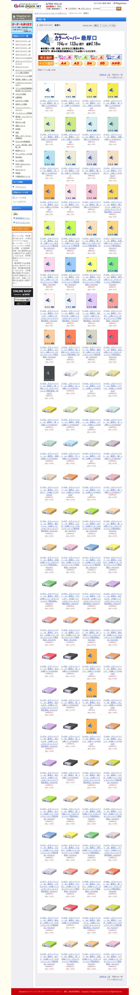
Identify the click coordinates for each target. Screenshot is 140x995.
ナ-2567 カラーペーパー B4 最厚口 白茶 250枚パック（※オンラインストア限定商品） (92, 959)
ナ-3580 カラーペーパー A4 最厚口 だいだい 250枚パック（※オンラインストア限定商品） (70, 635)
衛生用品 (18, 157)
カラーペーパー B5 (22, 51)
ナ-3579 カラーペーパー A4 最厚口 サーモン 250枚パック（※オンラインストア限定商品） (49, 635)
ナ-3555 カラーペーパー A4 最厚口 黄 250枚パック (49, 422)
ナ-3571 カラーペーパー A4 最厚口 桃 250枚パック (112, 489)
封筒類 (17, 129)
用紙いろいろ (20, 126)
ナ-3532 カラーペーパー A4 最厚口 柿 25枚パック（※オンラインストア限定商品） (70, 352)
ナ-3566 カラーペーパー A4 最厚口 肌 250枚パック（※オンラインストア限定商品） (112, 526)
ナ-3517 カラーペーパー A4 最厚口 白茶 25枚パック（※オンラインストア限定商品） (113, 243)
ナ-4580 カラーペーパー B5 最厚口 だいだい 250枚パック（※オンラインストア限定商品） (91, 887)
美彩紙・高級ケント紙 (23, 79)
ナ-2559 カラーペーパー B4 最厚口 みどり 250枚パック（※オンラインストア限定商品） (49, 959)
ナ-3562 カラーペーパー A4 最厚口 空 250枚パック (70, 455)
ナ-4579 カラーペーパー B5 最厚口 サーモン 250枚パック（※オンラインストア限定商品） (70, 887)
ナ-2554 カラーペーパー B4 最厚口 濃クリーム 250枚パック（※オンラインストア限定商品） (91, 923)
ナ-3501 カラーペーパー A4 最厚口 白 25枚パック (49, 103)
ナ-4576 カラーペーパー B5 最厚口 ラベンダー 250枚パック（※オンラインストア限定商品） (112, 850)
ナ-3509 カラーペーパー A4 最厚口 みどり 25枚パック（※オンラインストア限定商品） (70, 243)
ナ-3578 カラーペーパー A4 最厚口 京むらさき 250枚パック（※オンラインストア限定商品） (112, 599)
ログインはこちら (23, 223)
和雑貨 (17, 173)
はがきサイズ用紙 (22, 101)
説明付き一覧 (105, 75)
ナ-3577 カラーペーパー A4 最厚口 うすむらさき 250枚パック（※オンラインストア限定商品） (91, 599)
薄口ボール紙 (20, 122)
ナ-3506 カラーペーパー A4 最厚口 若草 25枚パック (50, 136)
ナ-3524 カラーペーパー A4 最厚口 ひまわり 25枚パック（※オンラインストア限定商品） (91, 280)
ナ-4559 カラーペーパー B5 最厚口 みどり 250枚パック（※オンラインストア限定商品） (49, 814)
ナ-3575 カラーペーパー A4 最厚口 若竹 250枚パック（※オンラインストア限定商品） (50, 599)
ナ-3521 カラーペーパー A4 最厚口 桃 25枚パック (91, 204)
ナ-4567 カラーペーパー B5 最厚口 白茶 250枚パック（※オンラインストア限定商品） (92, 814)
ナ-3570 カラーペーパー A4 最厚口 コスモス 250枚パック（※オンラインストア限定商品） (70, 562)
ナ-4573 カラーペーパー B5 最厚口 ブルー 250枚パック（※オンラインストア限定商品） (49, 850)
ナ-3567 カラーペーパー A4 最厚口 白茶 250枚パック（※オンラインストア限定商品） (50, 562)
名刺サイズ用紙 (21, 104)
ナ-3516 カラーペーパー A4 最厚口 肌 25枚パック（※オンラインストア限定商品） (91, 243)
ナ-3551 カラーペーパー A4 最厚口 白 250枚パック (70, 385)
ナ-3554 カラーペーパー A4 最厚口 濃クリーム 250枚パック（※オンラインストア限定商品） (49, 526)
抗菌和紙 (18, 97)
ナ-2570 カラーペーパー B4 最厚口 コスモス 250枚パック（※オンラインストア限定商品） (112, 959)
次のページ (118, 77)
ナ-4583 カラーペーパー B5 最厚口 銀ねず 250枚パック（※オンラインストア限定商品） (49, 923)
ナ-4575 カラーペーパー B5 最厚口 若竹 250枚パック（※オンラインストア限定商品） (92, 850)
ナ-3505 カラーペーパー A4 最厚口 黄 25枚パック (112, 103)
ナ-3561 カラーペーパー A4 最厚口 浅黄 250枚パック (50, 455)
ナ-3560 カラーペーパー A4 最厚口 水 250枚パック (112, 422)
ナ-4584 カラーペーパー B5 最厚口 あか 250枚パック (71, 920)
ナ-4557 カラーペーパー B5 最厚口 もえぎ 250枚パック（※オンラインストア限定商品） (112, 778)
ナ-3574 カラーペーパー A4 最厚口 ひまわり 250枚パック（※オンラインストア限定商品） (112, 562)
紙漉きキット (20, 151)
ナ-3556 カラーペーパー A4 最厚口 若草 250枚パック (71, 422)
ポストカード (20, 170)
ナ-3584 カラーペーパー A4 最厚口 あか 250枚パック (50, 668)
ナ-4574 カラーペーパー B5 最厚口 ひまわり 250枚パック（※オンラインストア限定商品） (70, 850)
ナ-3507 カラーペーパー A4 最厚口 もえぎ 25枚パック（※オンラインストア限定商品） (49, 243)
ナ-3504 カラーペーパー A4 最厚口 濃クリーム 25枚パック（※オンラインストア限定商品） (112, 207)
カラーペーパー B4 (22, 44)
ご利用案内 (72, 8)
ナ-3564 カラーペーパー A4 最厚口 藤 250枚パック (112, 455)
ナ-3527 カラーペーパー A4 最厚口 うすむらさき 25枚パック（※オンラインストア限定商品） (70, 316)
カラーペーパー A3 (23, 41)
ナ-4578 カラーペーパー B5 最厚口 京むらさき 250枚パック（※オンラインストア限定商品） (49, 778)
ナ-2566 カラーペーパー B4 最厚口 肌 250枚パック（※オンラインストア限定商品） (70, 959)
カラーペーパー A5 (23, 54)
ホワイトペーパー (22, 67)
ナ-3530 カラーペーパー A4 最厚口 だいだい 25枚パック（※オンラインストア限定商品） (49, 352)
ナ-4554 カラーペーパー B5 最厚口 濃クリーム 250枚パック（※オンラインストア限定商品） (91, 778)
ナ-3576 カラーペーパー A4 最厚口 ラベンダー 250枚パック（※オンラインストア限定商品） (70, 599)
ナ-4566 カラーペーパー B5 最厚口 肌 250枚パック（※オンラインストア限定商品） (70, 814)
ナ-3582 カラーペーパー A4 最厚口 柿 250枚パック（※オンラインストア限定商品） (91, 635)
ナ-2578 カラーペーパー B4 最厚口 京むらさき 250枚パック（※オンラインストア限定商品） (49, 741)
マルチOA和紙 (20, 94)
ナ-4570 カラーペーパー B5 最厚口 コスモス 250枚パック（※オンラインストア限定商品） (112, 814)
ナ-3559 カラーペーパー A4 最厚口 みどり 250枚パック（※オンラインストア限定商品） (91, 526)
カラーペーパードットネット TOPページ (50, 13)
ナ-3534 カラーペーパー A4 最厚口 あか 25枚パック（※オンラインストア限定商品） (113, 352)
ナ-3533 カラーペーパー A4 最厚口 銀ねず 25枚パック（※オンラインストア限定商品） (91, 352)
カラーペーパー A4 (23, 48)
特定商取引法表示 (22, 229)
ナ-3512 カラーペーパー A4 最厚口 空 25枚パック (49, 170)
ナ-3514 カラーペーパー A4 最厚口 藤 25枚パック (91, 170)
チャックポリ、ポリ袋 (23, 154)
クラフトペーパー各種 (23, 76)
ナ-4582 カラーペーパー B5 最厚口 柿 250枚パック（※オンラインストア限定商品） (112, 887)
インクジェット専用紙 (23, 113)
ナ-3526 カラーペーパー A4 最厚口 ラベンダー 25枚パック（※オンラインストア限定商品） (49, 316)
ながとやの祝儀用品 (22, 142)
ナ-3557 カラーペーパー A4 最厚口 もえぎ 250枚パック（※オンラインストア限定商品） (70, 526)
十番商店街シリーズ (22, 176)
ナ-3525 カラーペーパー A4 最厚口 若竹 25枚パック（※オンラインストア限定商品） (113, 280)
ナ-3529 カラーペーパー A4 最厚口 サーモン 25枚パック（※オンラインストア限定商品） (112, 316)
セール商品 (19, 161)
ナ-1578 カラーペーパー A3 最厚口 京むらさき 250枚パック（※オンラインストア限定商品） (49, 705)
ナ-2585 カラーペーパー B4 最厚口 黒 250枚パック (70, 738)
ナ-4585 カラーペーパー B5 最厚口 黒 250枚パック (70, 775)
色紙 (17, 132)
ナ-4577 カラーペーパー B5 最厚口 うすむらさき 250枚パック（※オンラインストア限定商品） (49, 887)
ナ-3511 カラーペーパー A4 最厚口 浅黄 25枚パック (113, 136)
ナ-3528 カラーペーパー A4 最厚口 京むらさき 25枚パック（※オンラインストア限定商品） (91, 316)
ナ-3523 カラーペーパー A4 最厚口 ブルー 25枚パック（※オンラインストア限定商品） (70, 280)
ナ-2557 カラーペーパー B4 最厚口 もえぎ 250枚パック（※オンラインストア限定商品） (112, 923)
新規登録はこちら (23, 218)
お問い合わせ (86, 8)
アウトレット (20, 187)
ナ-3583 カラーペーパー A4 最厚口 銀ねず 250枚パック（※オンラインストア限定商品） (112, 635)
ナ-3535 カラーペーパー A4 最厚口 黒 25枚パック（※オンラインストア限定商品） (49, 388)
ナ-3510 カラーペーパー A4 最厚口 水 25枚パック (91, 136)
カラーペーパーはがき (23, 58)
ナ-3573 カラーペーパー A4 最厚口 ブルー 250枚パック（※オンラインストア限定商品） (91, 562)
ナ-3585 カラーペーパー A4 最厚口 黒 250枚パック (70, 668)
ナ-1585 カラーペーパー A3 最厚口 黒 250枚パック (70, 702)
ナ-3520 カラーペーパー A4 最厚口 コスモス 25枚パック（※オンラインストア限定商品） (49, 280)
